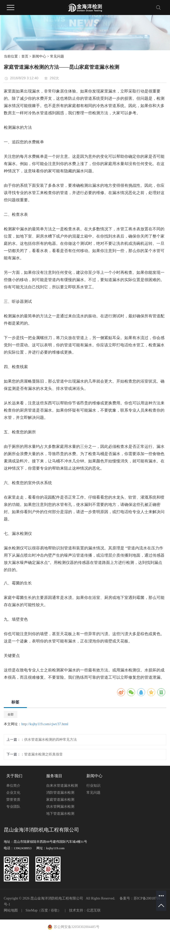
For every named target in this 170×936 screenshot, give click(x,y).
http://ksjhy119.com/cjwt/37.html (44, 724)
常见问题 (57, 56)
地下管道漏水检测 (60, 813)
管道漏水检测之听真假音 (43, 754)
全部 (11, 714)
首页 (24, 56)
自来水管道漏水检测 (62, 785)
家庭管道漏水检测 (60, 799)
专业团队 (13, 806)
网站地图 (11, 910)
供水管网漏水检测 (60, 806)
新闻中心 (39, 56)
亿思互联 (94, 910)
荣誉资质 (13, 799)
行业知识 (93, 785)
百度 (44, 910)
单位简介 (13, 785)
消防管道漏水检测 (60, 792)
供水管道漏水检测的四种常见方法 (50, 739)
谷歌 (54, 910)
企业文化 (13, 792)
